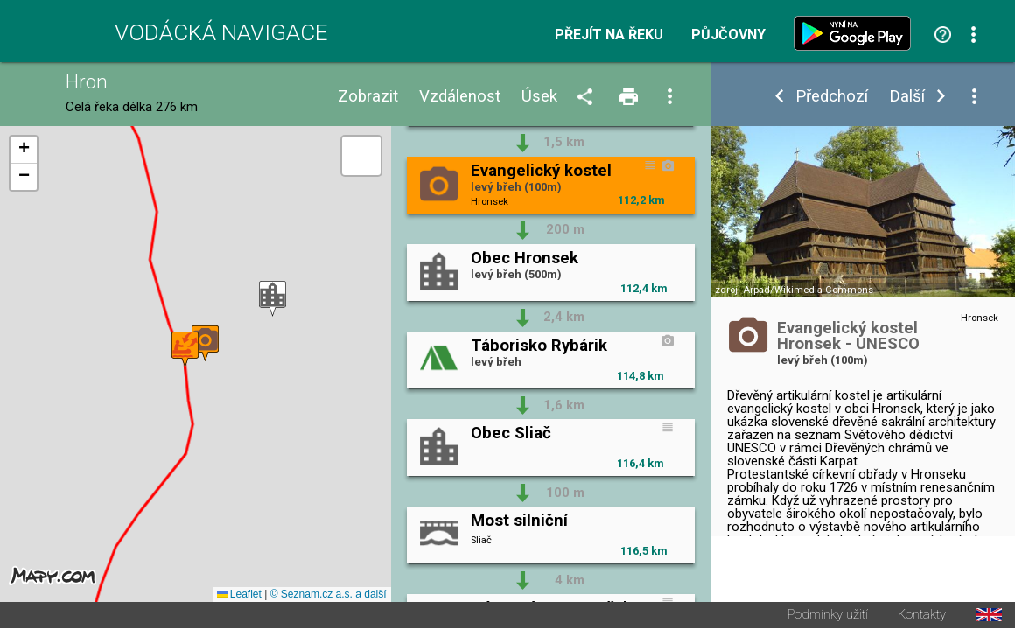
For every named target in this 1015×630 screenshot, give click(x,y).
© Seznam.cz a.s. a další (328, 596)
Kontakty (922, 616)
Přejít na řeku (609, 35)
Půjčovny (728, 35)
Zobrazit (368, 96)
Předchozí (831, 96)
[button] (272, 300)
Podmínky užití (828, 616)
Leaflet (239, 596)
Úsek (539, 96)
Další (907, 96)
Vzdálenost (459, 96)
